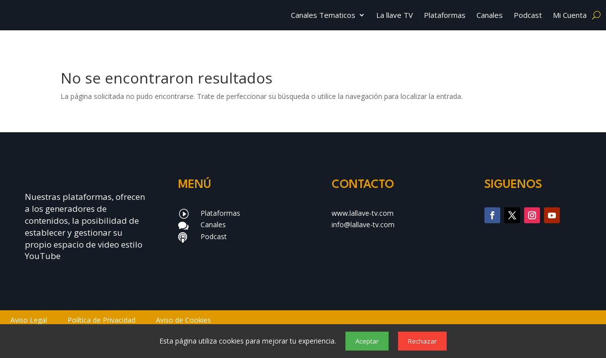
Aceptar (367, 341)
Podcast (528, 15)
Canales (489, 15)
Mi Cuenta (570, 15)
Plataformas (445, 15)
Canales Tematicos (323, 15)
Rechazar (422, 341)
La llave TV (394, 15)
